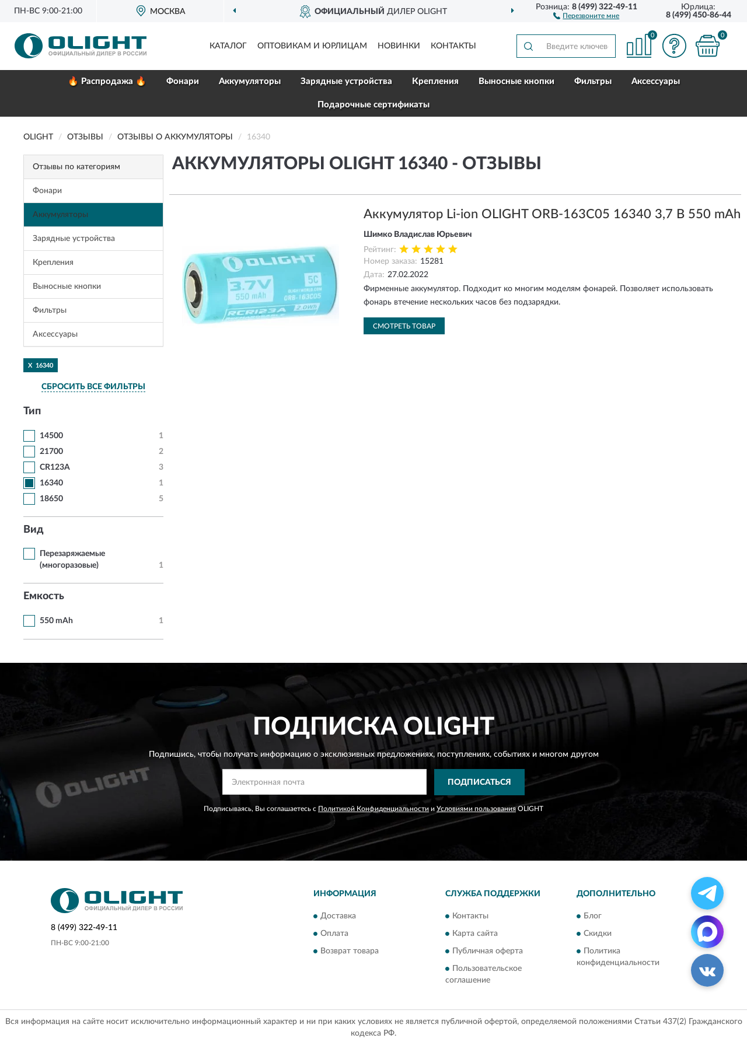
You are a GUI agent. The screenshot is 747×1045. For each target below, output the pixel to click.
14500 (51, 436)
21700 (51, 452)
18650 (51, 499)
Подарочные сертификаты (373, 104)
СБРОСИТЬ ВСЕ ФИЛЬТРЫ (93, 387)
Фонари (182, 81)
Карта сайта (475, 934)
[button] (586, 15)
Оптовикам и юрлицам (312, 46)
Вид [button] (33, 530)
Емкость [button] (43, 596)
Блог (593, 917)
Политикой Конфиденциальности (373, 808)
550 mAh (56, 621)
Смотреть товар (404, 326)
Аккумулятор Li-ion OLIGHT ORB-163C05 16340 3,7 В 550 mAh (552, 214)
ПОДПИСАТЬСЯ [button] (479, 782)
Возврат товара (349, 952)
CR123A (55, 467)
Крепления (435, 81)
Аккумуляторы (250, 81)
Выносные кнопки (516, 81)
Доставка (338, 917)
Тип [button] (32, 411)
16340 (51, 483)
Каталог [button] (228, 46)
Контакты (453, 46)
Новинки (399, 46)
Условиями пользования (476, 808)
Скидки (598, 934)
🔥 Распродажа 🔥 (107, 81)
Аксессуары (655, 81)
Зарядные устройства (346, 81)
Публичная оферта (487, 952)
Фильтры (593, 81)
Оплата (334, 934)
